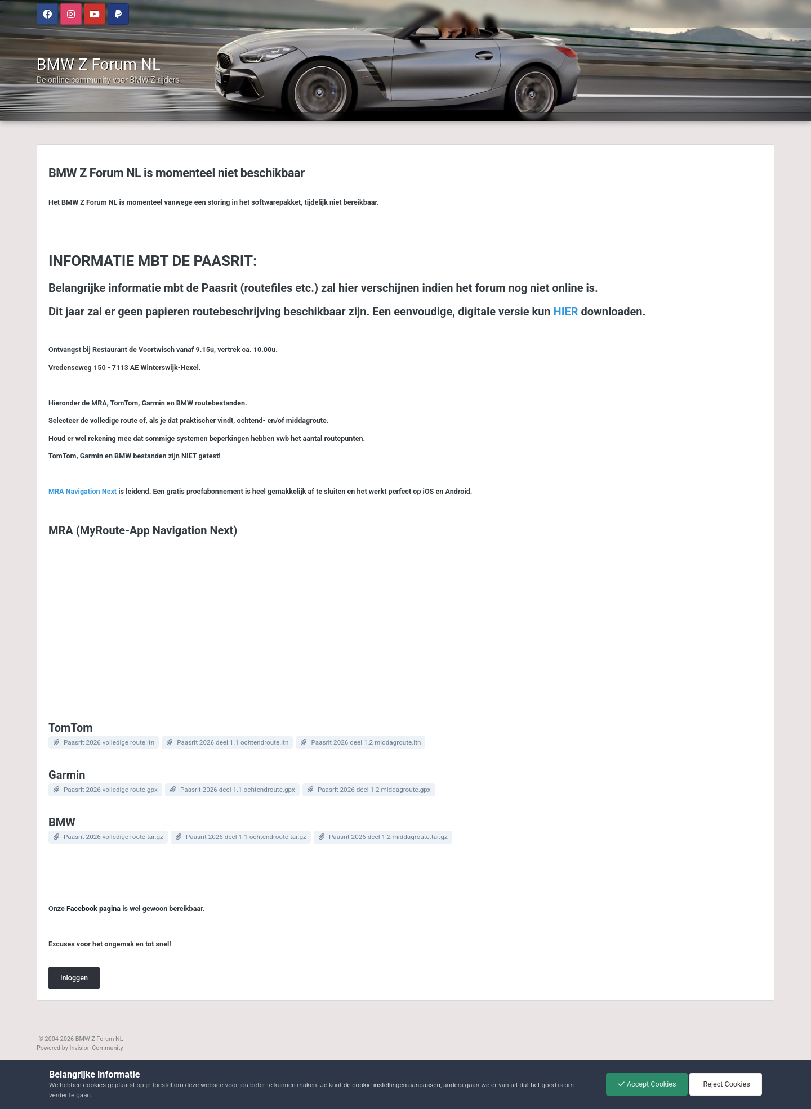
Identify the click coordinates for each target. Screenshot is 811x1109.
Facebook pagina (93, 908)
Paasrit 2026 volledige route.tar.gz (113, 837)
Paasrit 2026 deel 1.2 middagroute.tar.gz (388, 837)
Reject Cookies (725, 1084)
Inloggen (74, 977)
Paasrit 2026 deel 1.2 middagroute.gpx (374, 790)
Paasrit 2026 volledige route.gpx (111, 790)
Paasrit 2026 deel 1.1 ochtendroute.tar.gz (246, 837)
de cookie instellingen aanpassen (392, 1085)
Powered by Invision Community (80, 1048)
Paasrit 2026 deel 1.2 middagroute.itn (366, 742)
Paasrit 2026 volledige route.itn (109, 742)
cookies (94, 1085)
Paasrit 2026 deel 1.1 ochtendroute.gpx (237, 790)
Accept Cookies (647, 1084)
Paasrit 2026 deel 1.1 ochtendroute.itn (232, 742)
